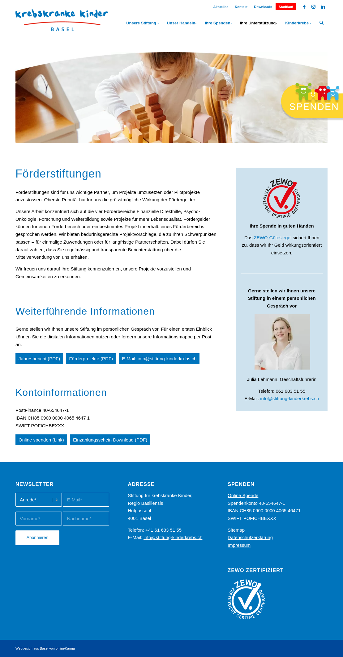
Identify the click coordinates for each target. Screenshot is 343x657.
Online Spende (243, 495)
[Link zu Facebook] (304, 6)
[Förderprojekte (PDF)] (91, 358)
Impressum (239, 545)
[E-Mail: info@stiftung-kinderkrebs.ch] (159, 358)
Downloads (263, 7)
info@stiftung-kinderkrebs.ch (289, 398)
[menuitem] (221, 5)
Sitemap (236, 530)
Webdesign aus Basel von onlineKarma (45, 648)
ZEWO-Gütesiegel (273, 237)
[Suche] (321, 23)
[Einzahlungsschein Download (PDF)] (110, 439)
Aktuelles (220, 7)
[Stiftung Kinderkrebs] (61, 23)
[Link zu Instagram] (313, 6)
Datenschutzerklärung (250, 537)
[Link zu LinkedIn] (323, 6)
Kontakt (241, 7)
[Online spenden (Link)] (41, 439)
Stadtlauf (286, 7)
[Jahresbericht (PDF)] (39, 358)
